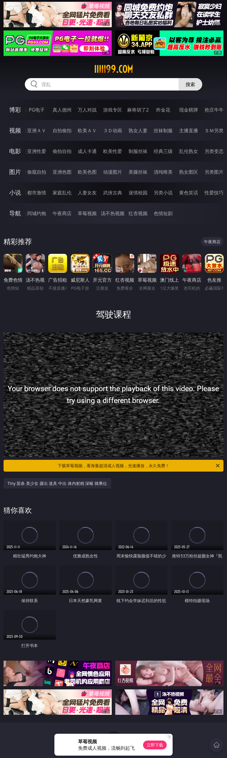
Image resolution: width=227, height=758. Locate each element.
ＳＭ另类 (214, 130)
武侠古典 (112, 192)
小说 (15, 192)
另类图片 (214, 172)
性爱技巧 (214, 192)
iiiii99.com (113, 69)
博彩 (15, 110)
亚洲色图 (62, 172)
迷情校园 (138, 192)
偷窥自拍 (36, 172)
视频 (15, 130)
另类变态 (214, 151)
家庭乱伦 (62, 192)
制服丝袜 (138, 151)
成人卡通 (87, 151)
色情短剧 (163, 213)
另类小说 (163, 192)
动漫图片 (112, 172)
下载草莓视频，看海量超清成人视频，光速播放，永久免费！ (139, 465)
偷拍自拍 (62, 151)
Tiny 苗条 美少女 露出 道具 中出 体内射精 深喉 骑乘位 (57, 483)
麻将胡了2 (138, 110)
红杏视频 (138, 213)
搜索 (190, 84)
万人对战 (87, 110)
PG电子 (36, 110)
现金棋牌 (188, 110)
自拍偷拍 (62, 130)
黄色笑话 (188, 192)
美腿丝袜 (138, 172)
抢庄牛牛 (214, 110)
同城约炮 (36, 213)
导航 (15, 213)
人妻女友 (87, 192)
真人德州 (62, 110)
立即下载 (155, 745)
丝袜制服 (163, 130)
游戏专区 (112, 110)
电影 (15, 151)
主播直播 (188, 130)
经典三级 (163, 151)
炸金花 (163, 110)
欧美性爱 (112, 151)
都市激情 (36, 192)
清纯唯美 (163, 172)
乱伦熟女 (188, 151)
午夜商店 (62, 213)
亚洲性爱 (36, 151)
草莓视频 (87, 213)
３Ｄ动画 (112, 130)
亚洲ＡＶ (36, 130)
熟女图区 (188, 172)
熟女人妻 (138, 130)
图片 (15, 172)
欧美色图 (87, 172)
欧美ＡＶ (87, 130)
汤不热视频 (112, 213)
